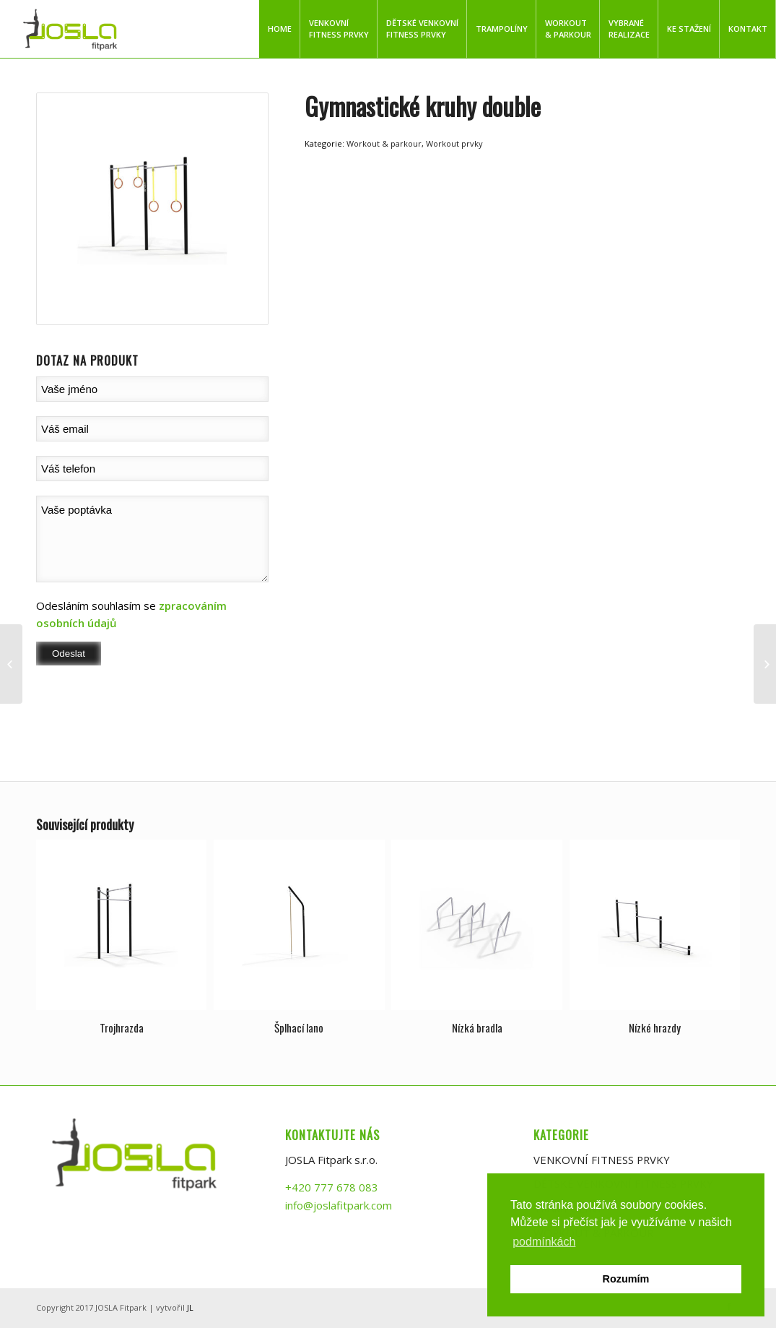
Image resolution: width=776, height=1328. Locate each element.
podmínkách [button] (544, 1242)
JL (190, 1308)
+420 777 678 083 (331, 1187)
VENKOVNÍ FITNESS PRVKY (602, 1159)
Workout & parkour (384, 143)
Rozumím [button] (626, 1279)
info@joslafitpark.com (338, 1205)
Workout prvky (454, 143)
